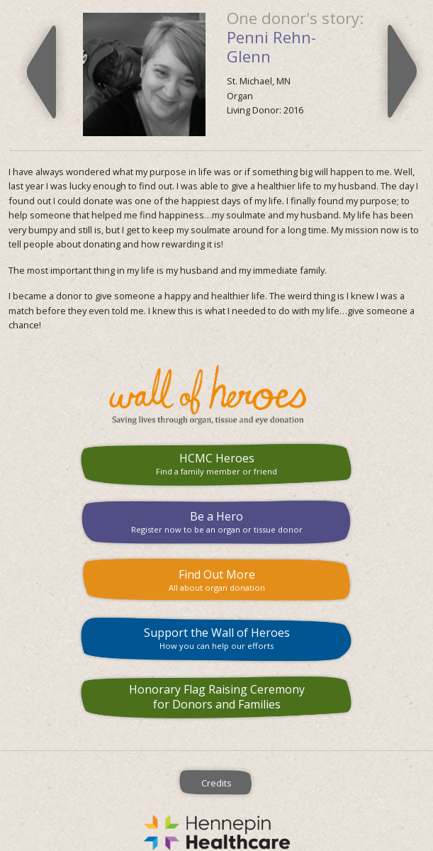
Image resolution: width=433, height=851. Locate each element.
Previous (41, 71)
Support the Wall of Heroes (216, 638)
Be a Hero (216, 521)
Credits (216, 783)
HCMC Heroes (216, 463)
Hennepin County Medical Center (216, 832)
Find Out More (216, 580)
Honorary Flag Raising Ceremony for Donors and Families (217, 697)
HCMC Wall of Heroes (216, 395)
